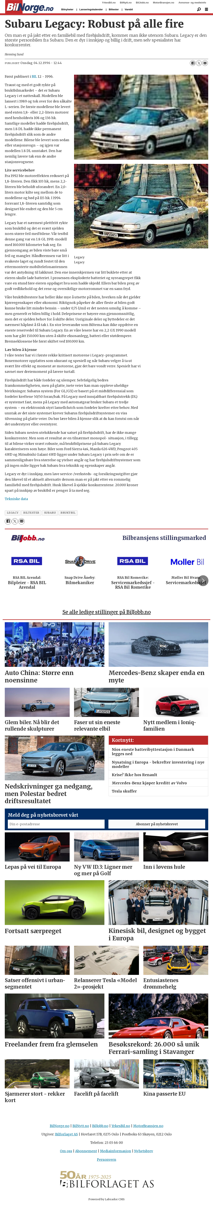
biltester (31, 512)
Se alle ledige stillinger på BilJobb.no (106, 612)
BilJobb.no (142, 2)
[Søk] (199, 9)
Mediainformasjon (115, 1151)
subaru (50, 512)
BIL (34, 76)
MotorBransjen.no (163, 2)
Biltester (114, 9)
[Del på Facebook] (193, 63)
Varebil (129, 9)
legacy (13, 512)
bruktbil (68, 512)
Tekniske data (16, 499)
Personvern (106, 1160)
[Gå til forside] (29, 7)
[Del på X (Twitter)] (199, 63)
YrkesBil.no (109, 2)
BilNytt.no (126, 2)
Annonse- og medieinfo (192, 2)
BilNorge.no (59, 1126)
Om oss (66, 1151)
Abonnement (86, 1151)
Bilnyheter (67, 9)
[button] (203, 580)
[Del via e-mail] (205, 63)
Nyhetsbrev (143, 1151)
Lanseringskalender (91, 9)
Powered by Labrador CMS (106, 1199)
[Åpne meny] (206, 9)
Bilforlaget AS (66, 1134)
